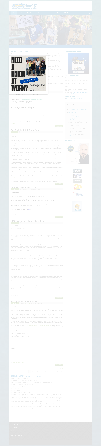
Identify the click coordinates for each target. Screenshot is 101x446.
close (68, 231)
